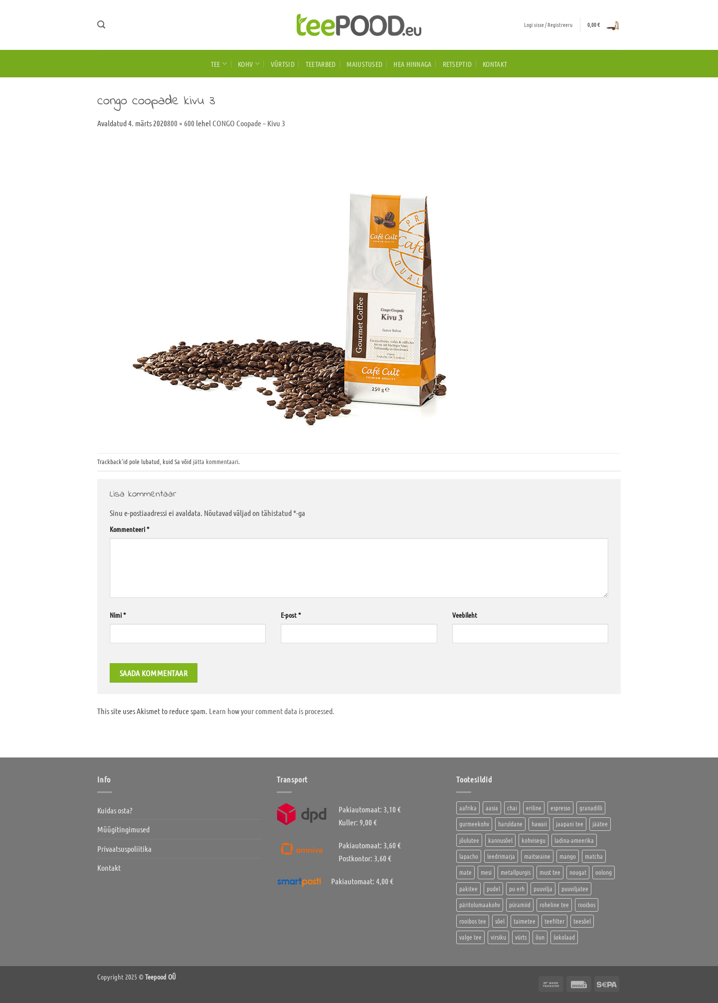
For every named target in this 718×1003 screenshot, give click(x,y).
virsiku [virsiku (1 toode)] (498, 937)
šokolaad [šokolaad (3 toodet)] (564, 937)
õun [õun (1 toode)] (540, 937)
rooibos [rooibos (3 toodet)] (586, 904)
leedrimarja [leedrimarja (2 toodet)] (501, 856)
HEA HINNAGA (412, 63)
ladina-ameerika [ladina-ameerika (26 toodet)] (574, 840)
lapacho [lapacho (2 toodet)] (468, 856)
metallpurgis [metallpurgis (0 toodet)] (516, 872)
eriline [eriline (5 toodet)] (533, 807)
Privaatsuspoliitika (124, 848)
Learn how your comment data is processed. (272, 711)
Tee (219, 63)
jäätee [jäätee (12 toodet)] (600, 823)
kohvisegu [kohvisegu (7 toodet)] (533, 840)
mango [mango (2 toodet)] (567, 856)
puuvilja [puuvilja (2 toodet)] (543, 888)
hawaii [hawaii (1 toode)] (539, 823)
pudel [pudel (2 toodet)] (493, 888)
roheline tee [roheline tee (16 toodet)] (554, 904)
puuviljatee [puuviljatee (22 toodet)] (574, 888)
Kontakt (495, 63)
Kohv (249, 63)
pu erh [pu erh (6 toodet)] (517, 888)
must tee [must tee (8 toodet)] (549, 872)
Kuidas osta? (114, 810)
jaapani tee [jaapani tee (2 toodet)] (569, 823)
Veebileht (464, 614)
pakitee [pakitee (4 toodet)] (468, 888)
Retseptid (457, 63)
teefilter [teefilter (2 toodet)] (554, 921)
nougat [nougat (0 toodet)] (577, 872)
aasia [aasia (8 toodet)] (492, 807)
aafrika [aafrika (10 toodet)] (468, 807)
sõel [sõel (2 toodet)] (500, 921)
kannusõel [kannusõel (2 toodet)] (500, 840)
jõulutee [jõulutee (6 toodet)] (469, 840)
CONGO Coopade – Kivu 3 (248, 123)
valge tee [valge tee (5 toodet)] (470, 937)
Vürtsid (283, 63)
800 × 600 (180, 123)
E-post (291, 614)
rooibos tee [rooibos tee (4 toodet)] (472, 921)
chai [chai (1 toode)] (512, 807)
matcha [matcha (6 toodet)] (594, 856)
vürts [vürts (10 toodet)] (521, 937)
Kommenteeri (129, 528)
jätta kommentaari (215, 461)
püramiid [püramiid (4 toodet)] (520, 904)
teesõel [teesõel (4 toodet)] (582, 921)
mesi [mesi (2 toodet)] (486, 872)
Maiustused (364, 63)
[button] (101, 24)
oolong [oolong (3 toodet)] (603, 872)
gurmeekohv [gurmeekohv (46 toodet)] (474, 823)
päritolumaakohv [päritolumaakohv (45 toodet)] (479, 904)
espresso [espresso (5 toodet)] (560, 807)
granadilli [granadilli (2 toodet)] (590, 807)
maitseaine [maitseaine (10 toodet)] (537, 856)
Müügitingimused (123, 829)
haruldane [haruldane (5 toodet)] (510, 823)
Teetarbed (321, 63)
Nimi (118, 614)
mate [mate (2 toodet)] (465, 872)
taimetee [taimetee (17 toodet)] (525, 921)
